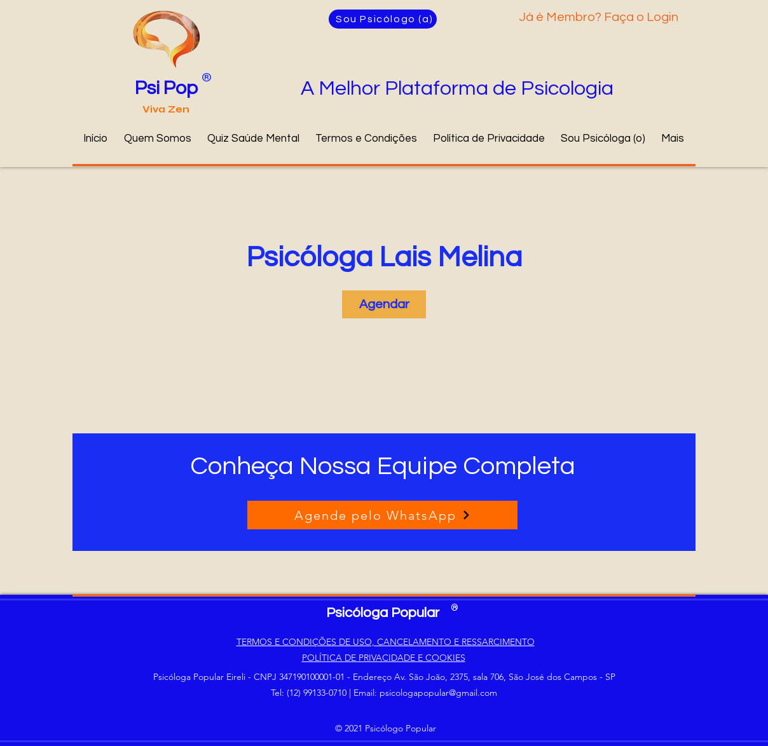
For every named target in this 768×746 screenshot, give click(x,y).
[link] (384, 304)
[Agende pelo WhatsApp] (382, 515)
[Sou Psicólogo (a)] (383, 19)
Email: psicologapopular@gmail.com (425, 692)
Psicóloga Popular (382, 613)
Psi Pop (166, 88)
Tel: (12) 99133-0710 (308, 692)
